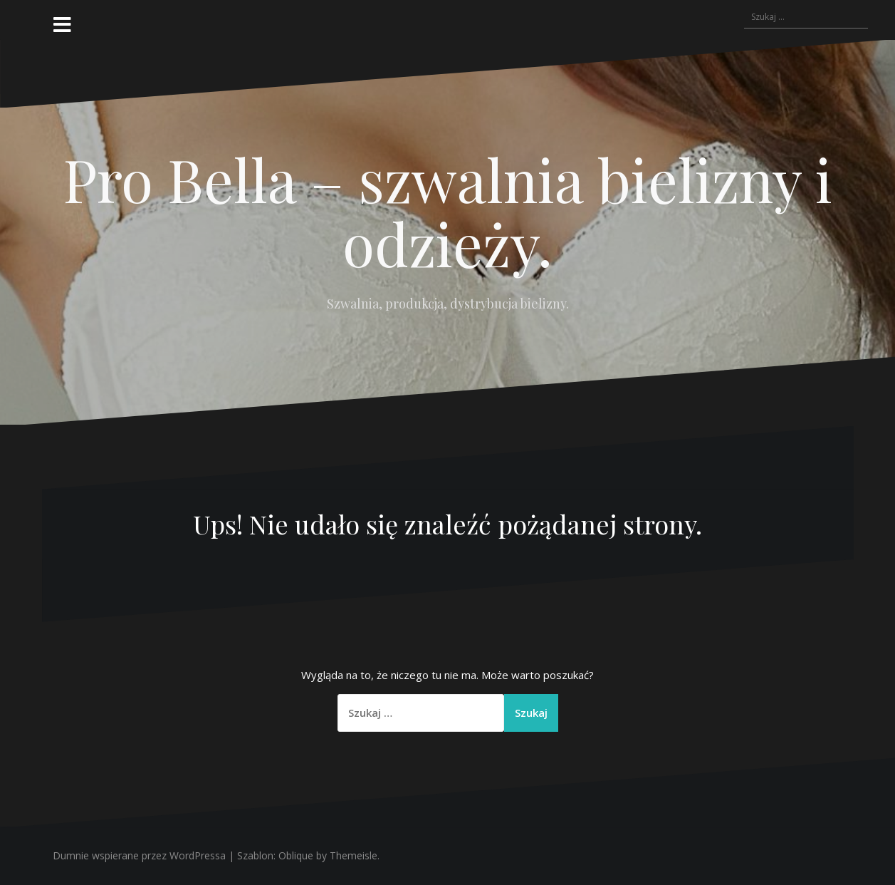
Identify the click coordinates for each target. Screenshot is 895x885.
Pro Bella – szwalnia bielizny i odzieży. (447, 211)
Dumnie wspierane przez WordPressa (139, 855)
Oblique (295, 855)
